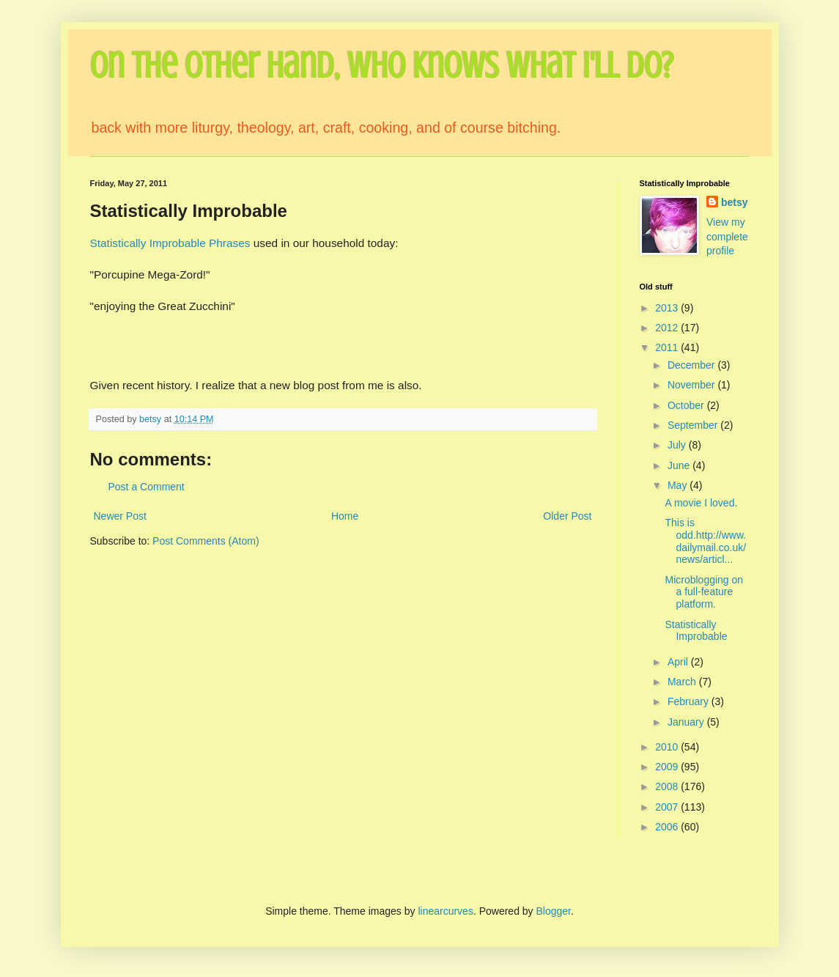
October (687, 405)
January (687, 722)
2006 (668, 827)
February (690, 701)
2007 (668, 807)
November (692, 385)
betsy (734, 202)
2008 (668, 786)
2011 (668, 347)
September (694, 425)
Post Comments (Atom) (205, 541)
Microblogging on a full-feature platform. (704, 592)
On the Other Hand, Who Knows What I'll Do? (381, 65)
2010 (668, 747)
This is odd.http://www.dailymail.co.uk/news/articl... (705, 541)
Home (344, 516)
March (683, 681)
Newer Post (120, 516)
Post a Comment (146, 487)
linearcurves (445, 911)
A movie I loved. (701, 503)
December (692, 365)
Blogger (553, 911)
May (679, 485)
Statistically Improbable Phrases (170, 243)
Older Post (567, 516)
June (680, 465)
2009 (668, 767)
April (679, 662)
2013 (668, 308)
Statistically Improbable (696, 631)
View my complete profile (727, 236)
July (678, 445)
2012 (668, 327)
